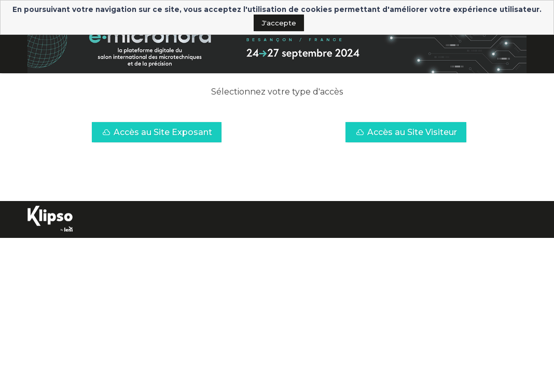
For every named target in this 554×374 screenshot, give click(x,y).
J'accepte (278, 23)
